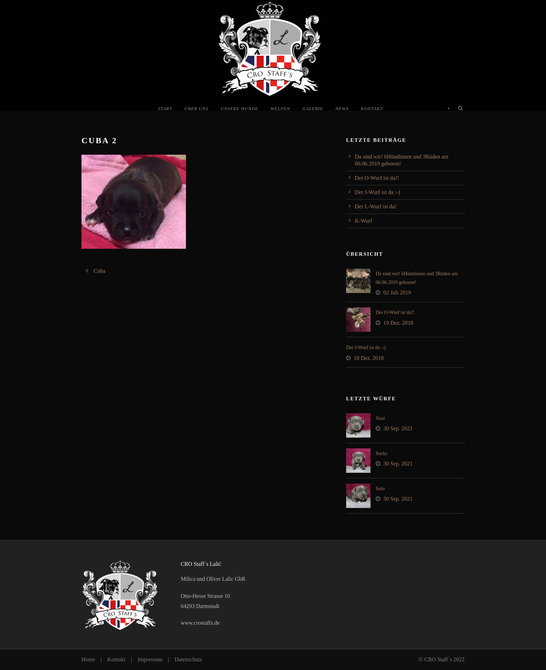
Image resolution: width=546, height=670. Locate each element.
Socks (381, 453)
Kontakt (372, 108)
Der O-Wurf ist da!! (377, 178)
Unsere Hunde (239, 108)
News (342, 108)
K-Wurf (363, 221)
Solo (380, 488)
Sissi (380, 418)
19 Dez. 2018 (398, 323)
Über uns (196, 108)
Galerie (312, 108)
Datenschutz (188, 659)
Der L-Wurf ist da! (376, 206)
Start (165, 108)
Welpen (280, 108)
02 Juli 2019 (397, 292)
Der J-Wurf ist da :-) (377, 192)
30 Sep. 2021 (398, 428)
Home (88, 659)
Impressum (150, 659)
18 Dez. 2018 (369, 358)
